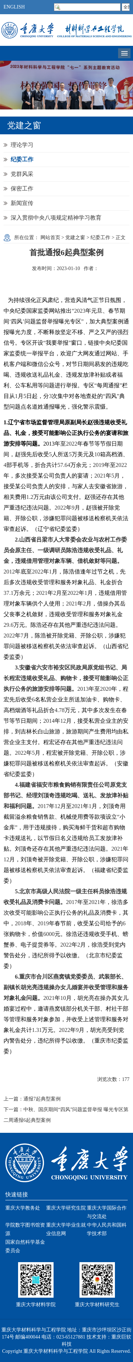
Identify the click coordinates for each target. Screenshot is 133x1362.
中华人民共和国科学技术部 (107, 1229)
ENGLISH (14, 7)
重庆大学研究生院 (66, 1208)
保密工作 (22, 188)
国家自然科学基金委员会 (25, 1246)
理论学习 (22, 145)
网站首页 (50, 237)
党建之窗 (75, 237)
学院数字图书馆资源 (25, 1229)
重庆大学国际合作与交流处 (107, 1212)
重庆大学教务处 (22, 1208)
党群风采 (22, 174)
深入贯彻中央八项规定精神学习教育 (56, 218)
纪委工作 (22, 159)
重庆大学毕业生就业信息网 (66, 1229)
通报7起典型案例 (42, 1099)
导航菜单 (124, 53)
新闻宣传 (22, 203)
